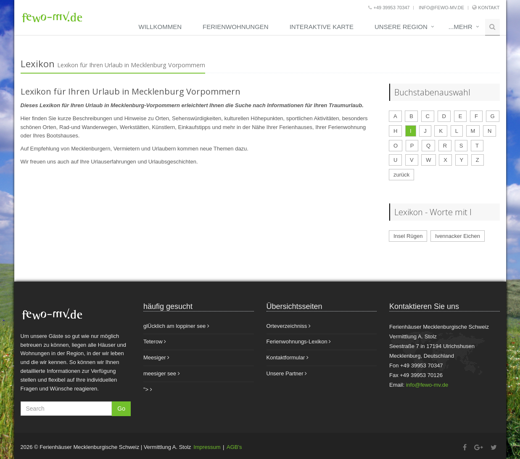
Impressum (206, 447)
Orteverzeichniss (289, 326)
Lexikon (38, 63)
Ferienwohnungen (236, 26)
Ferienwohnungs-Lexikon (299, 341)
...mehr (460, 26)
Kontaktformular (288, 357)
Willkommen (160, 26)
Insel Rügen (407, 236)
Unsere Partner (287, 373)
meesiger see (161, 373)
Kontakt (488, 7)
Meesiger (156, 357)
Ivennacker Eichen (457, 236)
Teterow (154, 341)
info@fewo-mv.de (440, 7)
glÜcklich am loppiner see (176, 326)
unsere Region (401, 26)
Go (121, 408)
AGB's (234, 447)
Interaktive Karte (322, 26)
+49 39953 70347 (388, 7)
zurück (401, 174)
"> (147, 389)
